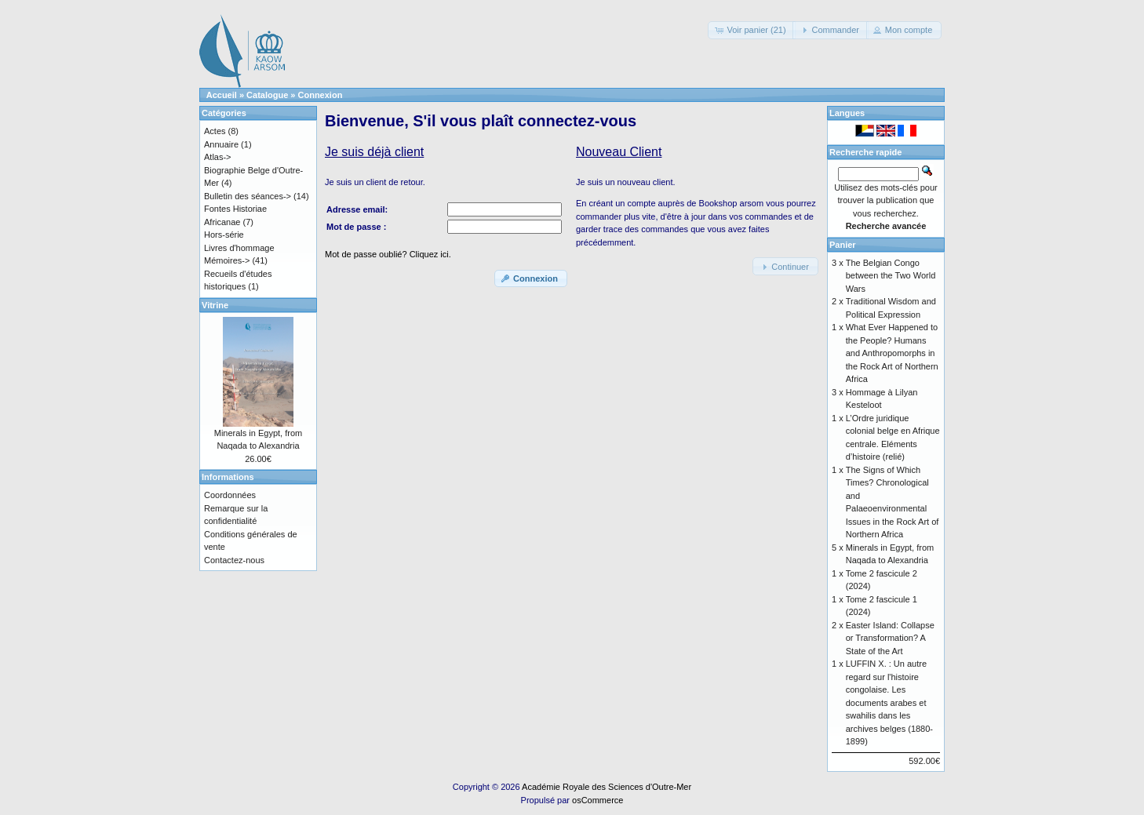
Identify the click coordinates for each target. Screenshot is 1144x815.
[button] (751, 30)
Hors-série (224, 234)
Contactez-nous (234, 560)
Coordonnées (230, 495)
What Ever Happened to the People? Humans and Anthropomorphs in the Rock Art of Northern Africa (892, 353)
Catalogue (267, 95)
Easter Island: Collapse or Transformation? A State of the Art (890, 638)
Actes (215, 131)
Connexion (320, 95)
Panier (842, 244)
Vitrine (215, 305)
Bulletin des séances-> (247, 196)
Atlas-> (217, 157)
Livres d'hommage (239, 248)
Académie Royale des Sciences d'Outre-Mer (606, 786)
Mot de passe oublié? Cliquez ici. (388, 254)
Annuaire (221, 144)
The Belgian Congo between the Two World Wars (891, 275)
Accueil (221, 95)
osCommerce (597, 800)
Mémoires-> (227, 260)
